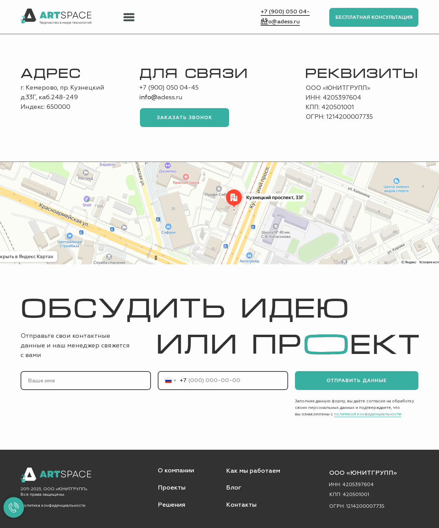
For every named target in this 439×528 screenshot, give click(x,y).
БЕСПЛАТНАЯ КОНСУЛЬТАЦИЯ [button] (374, 17)
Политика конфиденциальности (53, 505)
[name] (86, 380)
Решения (171, 505)
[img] (56, 16)
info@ (148, 97)
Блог (233, 488)
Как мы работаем (253, 471)
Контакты (241, 505)
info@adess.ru (280, 21)
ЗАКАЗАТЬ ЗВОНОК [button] (185, 117)
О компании (176, 470)
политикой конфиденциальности (367, 414)
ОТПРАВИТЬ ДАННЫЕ (357, 380)
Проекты (172, 488)
